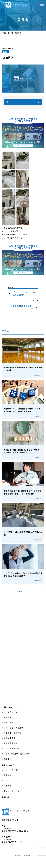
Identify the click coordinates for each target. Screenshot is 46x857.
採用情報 (8, 785)
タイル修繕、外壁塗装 (13, 727)
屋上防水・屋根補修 (12, 733)
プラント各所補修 (11, 748)
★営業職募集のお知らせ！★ (22, 307)
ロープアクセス (10, 712)
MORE (21, 591)
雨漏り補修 (8, 722)
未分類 (5, 52)
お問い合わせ (8, 797)
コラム (7, 780)
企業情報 (8, 775)
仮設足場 (8, 717)
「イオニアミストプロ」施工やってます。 (24, 293)
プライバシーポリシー (13, 791)
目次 (9, 102)
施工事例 (8, 759)
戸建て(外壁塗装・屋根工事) (16, 753)
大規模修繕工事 (10, 743)
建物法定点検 (9, 738)
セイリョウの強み (11, 770)
